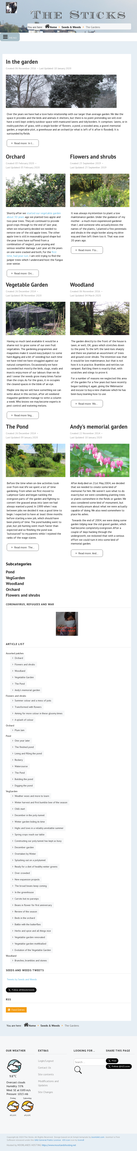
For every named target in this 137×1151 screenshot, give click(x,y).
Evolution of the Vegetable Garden (32, 950)
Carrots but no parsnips (26, 898)
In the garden (22, 61)
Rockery (18, 759)
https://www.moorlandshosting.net (59, 1145)
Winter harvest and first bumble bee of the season (40, 802)
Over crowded (22, 873)
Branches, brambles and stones (30, 960)
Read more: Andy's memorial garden (89, 553)
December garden (24, 847)
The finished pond (24, 747)
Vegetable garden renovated (29, 937)
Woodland (82, 284)
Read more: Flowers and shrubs (89, 250)
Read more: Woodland (89, 403)
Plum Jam (19, 730)
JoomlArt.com (98, 1137)
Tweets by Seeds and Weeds (22, 979)
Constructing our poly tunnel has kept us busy (38, 840)
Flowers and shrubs (93, 156)
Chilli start (19, 808)
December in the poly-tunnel (29, 815)
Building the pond (23, 779)
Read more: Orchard (24, 273)
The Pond (17, 426)
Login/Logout (46, 1061)
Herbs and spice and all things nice (32, 930)
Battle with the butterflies (27, 924)
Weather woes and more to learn (31, 796)
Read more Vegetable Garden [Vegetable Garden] (25, 415)
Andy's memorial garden (98, 426)
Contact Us (44, 1067)
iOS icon (66, 1140)
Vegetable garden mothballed (30, 943)
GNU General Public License (47, 1140)
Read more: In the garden (25, 143)
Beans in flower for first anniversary (33, 905)
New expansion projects (27, 879)
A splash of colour (23, 719)
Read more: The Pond (25, 547)
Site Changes (45, 1092)
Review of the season (25, 911)
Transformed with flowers (28, 707)
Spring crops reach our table (29, 834)
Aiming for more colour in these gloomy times (38, 713)
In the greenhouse (24, 892)
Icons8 (81, 1140)
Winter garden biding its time (29, 821)
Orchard (15, 156)
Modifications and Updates (48, 1083)
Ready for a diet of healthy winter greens (35, 866)
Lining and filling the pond (28, 753)
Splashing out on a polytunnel (30, 860)
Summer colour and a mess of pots (32, 700)
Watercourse (21, 766)
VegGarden (15, 577)
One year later (22, 740)
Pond (10, 572)
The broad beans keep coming (30, 885)
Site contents (46, 1074)
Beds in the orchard (24, 918)
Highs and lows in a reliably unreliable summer (38, 828)
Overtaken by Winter (25, 853)
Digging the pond (23, 785)
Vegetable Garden (27, 284)
